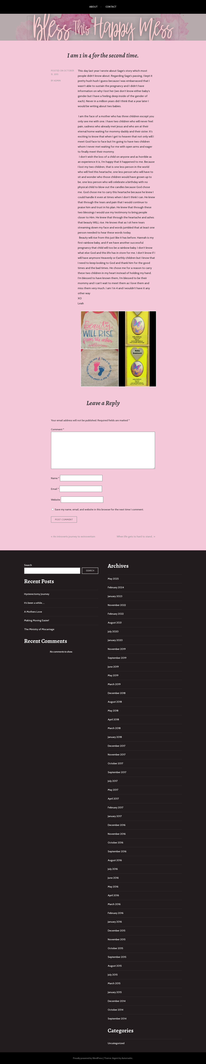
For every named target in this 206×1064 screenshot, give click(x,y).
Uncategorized (116, 1043)
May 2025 (113, 578)
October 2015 (115, 948)
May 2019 (113, 675)
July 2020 (113, 631)
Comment (57, 429)
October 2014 (115, 1009)
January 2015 (115, 992)
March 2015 (114, 983)
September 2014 (117, 1018)
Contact (111, 6)
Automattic (127, 1058)
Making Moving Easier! (36, 620)
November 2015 (116, 939)
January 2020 (115, 640)
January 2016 (115, 921)
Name (55, 478)
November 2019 (117, 649)
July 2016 (113, 868)
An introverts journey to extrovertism (74, 536)
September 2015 (117, 956)
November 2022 (117, 605)
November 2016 (117, 833)
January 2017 (115, 816)
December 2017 (116, 745)
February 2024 (116, 587)
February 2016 (115, 913)
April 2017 (113, 798)
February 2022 (116, 613)
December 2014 (117, 1001)
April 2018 (113, 719)
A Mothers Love (33, 611)
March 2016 (114, 904)
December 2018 (117, 693)
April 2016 (113, 895)
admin (57, 80)
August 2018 (115, 701)
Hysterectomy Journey (36, 594)
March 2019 (114, 684)
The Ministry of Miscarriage (39, 629)
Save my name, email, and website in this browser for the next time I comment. (99, 509)
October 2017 (115, 763)
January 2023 (115, 596)
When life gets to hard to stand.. (135, 536)
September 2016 (117, 851)
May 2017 (113, 789)
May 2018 (113, 710)
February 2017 (115, 807)
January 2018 (115, 737)
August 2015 (115, 965)
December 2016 (116, 825)
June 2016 (113, 877)
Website (55, 499)
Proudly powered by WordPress (88, 1058)
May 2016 (113, 886)
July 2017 (113, 780)
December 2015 (116, 930)
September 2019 (117, 657)
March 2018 (114, 728)
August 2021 (115, 622)
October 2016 (115, 842)
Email (55, 488)
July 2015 (113, 974)
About (93, 6)
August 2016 (115, 860)
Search (28, 565)
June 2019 (113, 666)
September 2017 (117, 772)
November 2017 (116, 754)
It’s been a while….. (34, 602)
